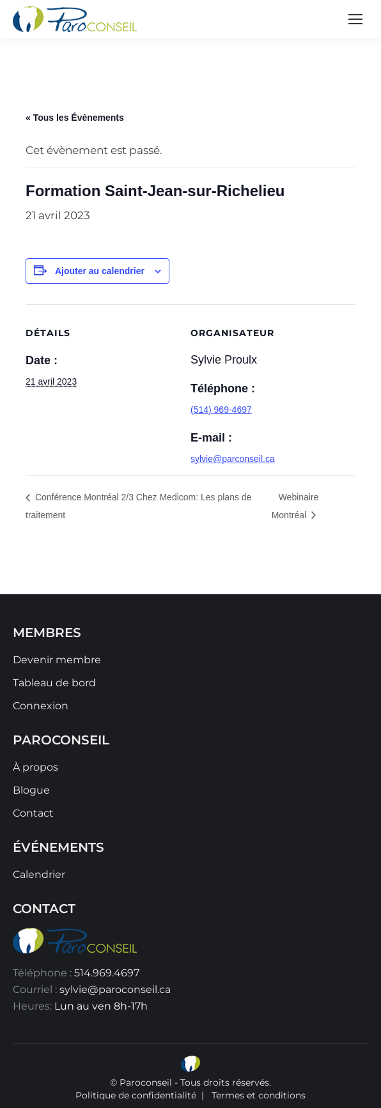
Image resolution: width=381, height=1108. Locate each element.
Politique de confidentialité (135, 1095)
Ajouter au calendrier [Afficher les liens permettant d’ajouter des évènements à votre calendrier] (99, 271)
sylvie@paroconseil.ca (115, 989)
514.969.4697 (106, 973)
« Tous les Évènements (75, 117)
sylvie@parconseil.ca (232, 459)
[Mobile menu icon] (355, 19)
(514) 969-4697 (221, 409)
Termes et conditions (259, 1095)
